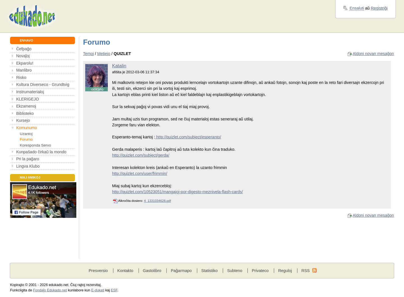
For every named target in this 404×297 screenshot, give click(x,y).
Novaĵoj (23, 56)
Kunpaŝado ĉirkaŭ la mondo (41, 152)
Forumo (26, 139)
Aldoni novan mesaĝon (373, 53)
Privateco (260, 270)
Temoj (88, 53)
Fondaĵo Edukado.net (50, 290)
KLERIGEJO (27, 99)
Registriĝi (379, 8)
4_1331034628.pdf (157, 200)
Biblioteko (25, 113)
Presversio (98, 270)
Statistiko (209, 270)
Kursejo (23, 120)
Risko (21, 77)
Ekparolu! (24, 63)
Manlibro (24, 70)
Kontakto (125, 270)
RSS (305, 270)
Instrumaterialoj (30, 92)
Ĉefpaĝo (24, 49)
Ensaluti (357, 8)
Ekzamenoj (26, 106)
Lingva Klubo (28, 166)
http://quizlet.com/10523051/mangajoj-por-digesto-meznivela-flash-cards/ (177, 191)
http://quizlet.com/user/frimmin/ (139, 173)
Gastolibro (152, 270)
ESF (114, 290)
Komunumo (26, 127)
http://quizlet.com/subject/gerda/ (140, 155)
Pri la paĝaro (27, 159)
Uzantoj (26, 134)
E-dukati (97, 290)
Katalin (119, 65)
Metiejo (103, 53)
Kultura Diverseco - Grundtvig (42, 84)
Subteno (234, 270)
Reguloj (285, 270)
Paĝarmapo (181, 270)
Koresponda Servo (35, 145)
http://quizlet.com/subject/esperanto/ (188, 137)
